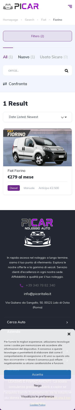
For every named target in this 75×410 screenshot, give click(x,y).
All (8, 57)
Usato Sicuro (54, 57)
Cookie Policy (37, 404)
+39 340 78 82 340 (37, 285)
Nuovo (26, 57)
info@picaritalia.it (37, 294)
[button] (69, 334)
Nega (37, 385)
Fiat (43, 19)
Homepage (10, 19)
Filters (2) (37, 36)
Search (29, 19)
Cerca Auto (16, 322)
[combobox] (37, 117)
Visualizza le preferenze (37, 396)
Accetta (37, 374)
